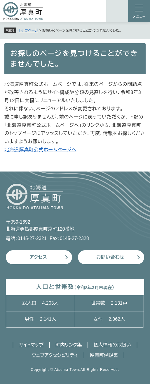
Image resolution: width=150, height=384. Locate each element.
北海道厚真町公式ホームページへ (40, 149)
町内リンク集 (68, 344)
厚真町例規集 (104, 355)
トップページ (28, 30)
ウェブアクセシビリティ (55, 355)
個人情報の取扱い (112, 344)
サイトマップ (31, 344)
